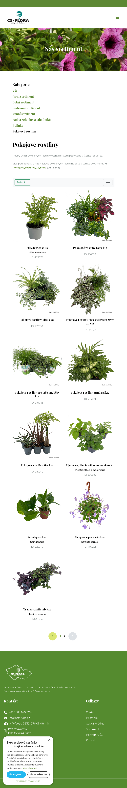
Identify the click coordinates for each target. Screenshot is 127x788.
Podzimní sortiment (26, 108)
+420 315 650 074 (17, 712)
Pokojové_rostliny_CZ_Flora (29, 167)
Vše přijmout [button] (16, 774)
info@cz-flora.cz (17, 718)
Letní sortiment (23, 102)
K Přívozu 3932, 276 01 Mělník (26, 723)
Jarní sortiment (23, 96)
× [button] (49, 740)
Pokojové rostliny (25, 131)
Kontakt (91, 740)
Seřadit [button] (22, 182)
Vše (15, 91)
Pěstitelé (92, 718)
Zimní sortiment (24, 114)
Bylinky (18, 125)
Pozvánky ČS (94, 734)
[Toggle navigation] (107, 182)
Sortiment (92, 729)
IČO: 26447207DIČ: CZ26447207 (17, 731)
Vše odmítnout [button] (38, 774)
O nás (89, 712)
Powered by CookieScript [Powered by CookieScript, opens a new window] (28, 781)
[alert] (28, 760)
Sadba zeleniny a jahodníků (32, 120)
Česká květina (95, 723)
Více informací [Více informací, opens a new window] (30, 768)
